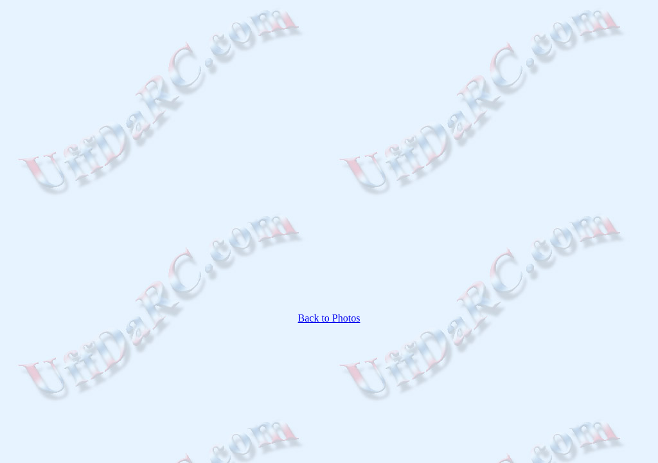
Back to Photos (329, 318)
